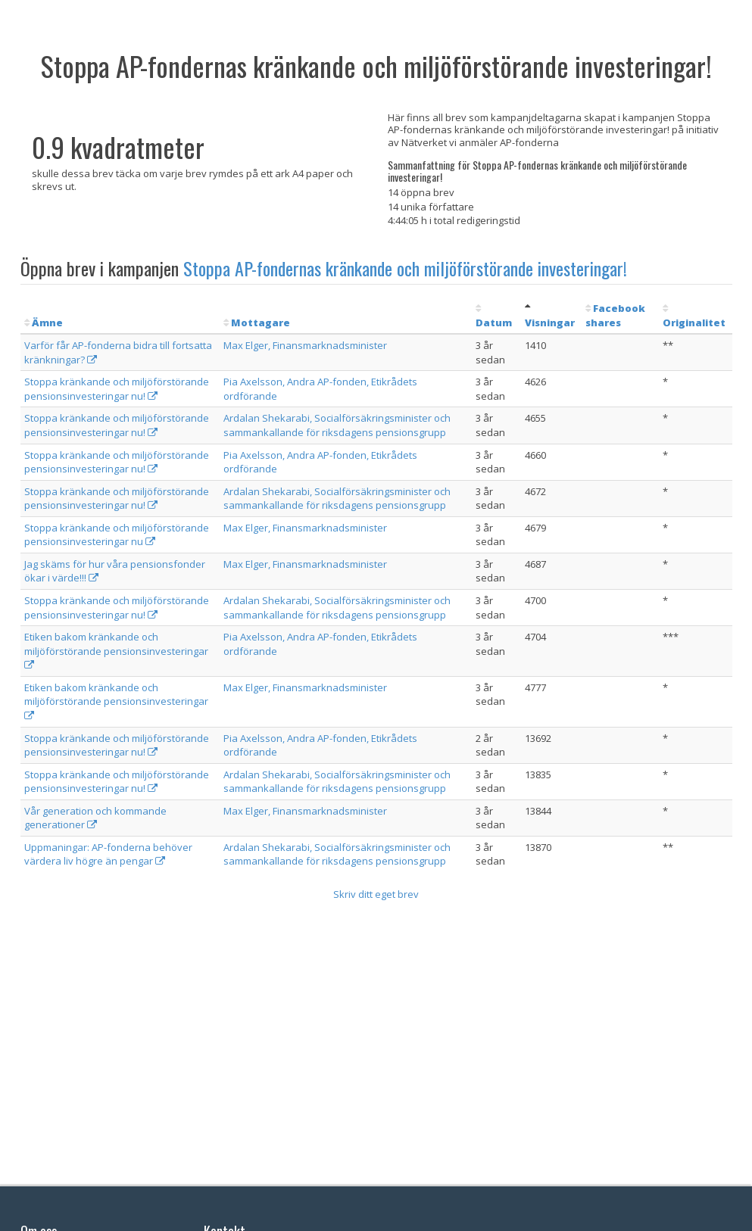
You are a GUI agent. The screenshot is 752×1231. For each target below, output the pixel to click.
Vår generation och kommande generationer (95, 818)
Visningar (550, 322)
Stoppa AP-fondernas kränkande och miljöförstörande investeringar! (405, 268)
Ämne (47, 322)
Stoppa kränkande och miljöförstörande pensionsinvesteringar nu (116, 535)
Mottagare (260, 322)
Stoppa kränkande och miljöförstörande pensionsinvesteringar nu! (116, 389)
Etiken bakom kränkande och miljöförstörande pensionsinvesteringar (116, 650)
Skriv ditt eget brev (376, 894)
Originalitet (694, 322)
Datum (494, 322)
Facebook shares (615, 315)
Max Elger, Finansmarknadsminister (305, 345)
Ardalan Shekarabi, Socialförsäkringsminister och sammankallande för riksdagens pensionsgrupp (337, 425)
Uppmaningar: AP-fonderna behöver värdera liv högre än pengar (108, 854)
